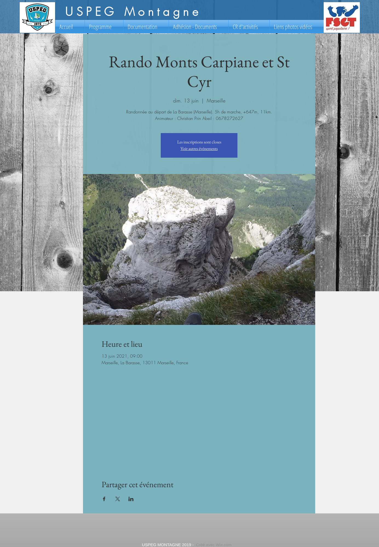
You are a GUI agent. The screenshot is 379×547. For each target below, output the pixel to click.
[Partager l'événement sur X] (117, 499)
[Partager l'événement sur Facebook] (104, 499)
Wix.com (224, 544)
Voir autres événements (199, 148)
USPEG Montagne (133, 11)
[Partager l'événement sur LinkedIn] (131, 499)
